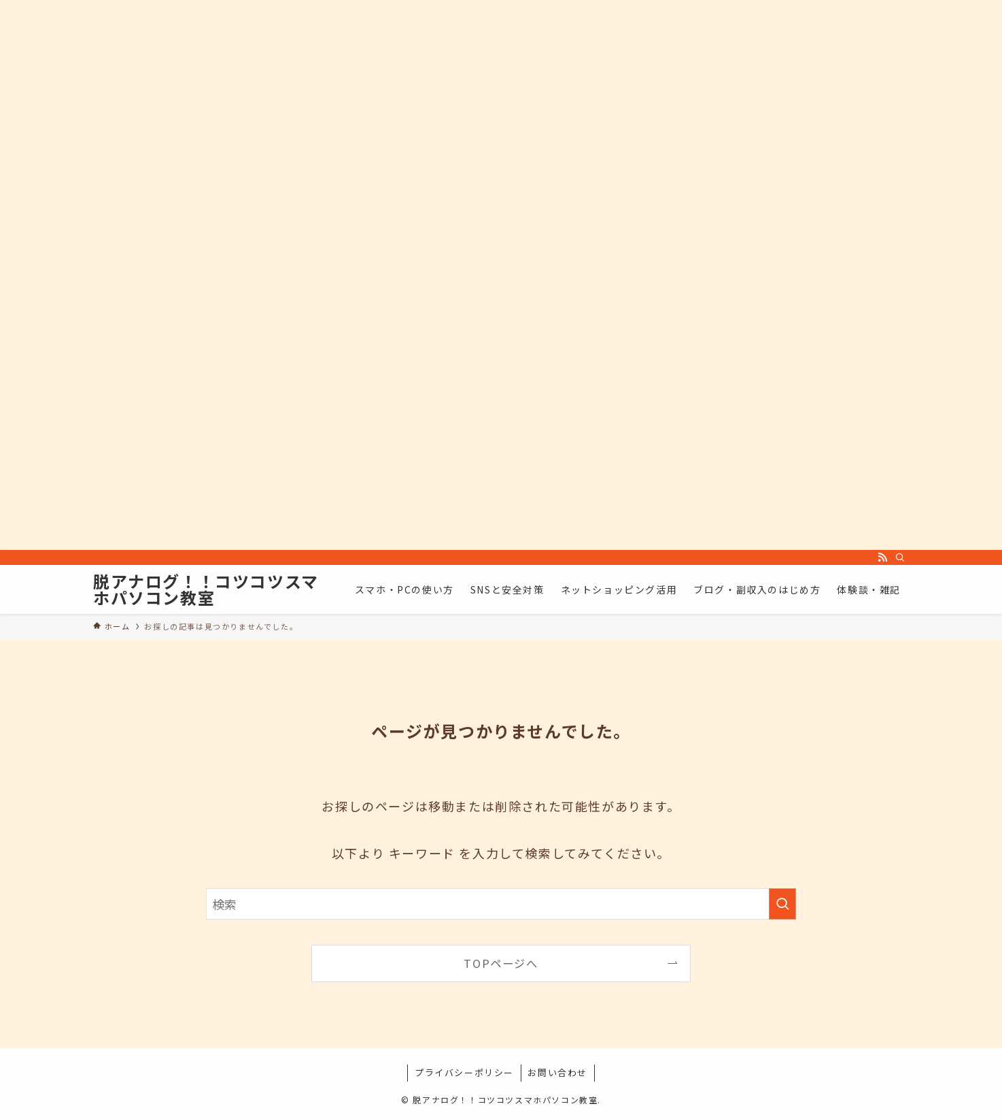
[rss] (882, 557)
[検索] (900, 557)
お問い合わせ (557, 1072)
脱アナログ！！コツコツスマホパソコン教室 (206, 589)
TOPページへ (501, 963)
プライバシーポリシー (464, 1072)
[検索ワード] (501, 904)
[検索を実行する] (782, 904)
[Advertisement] (408, 275)
